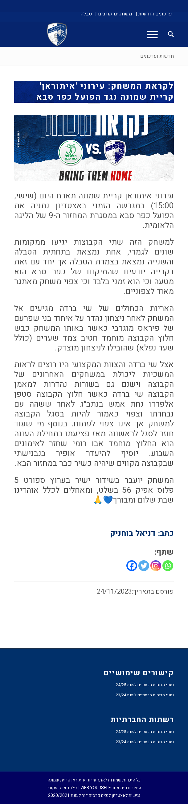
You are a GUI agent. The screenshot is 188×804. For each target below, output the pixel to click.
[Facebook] (131, 565)
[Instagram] (155, 565)
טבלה (86, 14)
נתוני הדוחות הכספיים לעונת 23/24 (145, 695)
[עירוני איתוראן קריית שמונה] (110, 34)
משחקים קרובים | (113, 14)
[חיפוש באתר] (168, 34)
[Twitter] (143, 565)
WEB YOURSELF (95, 788)
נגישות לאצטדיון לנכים (120, 795)
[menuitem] (154, 13)
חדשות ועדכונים (157, 56)
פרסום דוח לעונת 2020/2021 (74, 795)
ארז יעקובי (56, 788)
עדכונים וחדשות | (154, 14)
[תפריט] (154, 34)
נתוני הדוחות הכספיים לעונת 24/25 (145, 685)
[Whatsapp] (167, 565)
